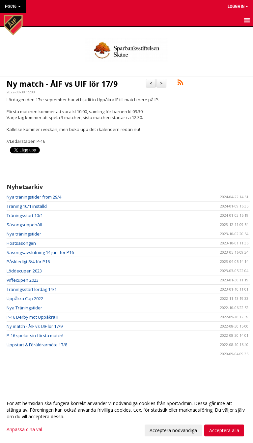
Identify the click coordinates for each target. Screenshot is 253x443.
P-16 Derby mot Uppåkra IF (33, 317)
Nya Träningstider (24, 308)
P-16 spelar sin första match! (35, 335)
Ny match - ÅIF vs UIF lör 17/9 (62, 84)
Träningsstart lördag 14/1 (32, 289)
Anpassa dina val (24, 429)
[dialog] (126, 416)
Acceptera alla (224, 430)
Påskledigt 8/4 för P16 (28, 262)
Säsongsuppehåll (24, 225)
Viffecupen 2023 (23, 280)
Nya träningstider (24, 234)
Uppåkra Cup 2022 (25, 298)
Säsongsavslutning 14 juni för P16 (40, 252)
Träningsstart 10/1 (25, 215)
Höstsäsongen (21, 243)
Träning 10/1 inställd (27, 206)
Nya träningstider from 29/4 (34, 197)
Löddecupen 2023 (24, 271)
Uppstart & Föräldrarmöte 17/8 (37, 345)
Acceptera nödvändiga (173, 430)
